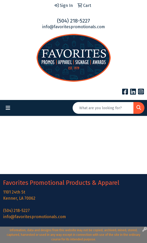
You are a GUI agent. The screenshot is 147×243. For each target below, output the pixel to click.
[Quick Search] (103, 108)
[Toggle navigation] (8, 108)
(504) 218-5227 (73, 21)
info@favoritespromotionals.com (73, 26)
